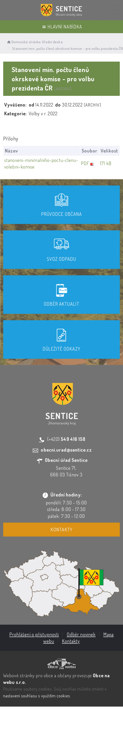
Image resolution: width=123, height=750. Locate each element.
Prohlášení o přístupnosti (34, 634)
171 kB (105, 163)
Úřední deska (52, 42)
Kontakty (61, 529)
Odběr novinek (80, 634)
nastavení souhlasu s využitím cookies (36, 695)
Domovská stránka (23, 42)
